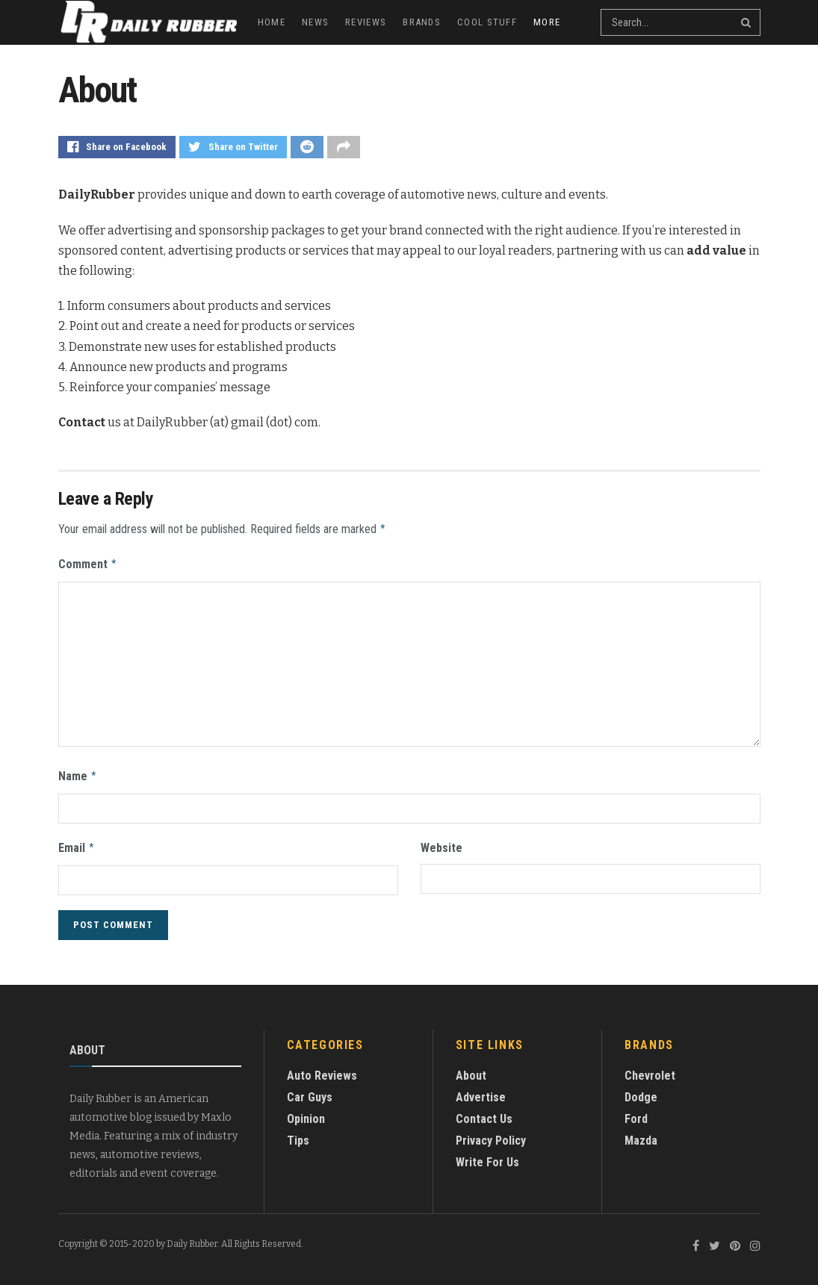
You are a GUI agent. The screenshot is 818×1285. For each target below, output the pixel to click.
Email (77, 843)
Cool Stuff (487, 22)
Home (271, 22)
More (546, 22)
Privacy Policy (491, 1134)
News (315, 22)
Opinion (306, 1113)
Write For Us (487, 1156)
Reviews (365, 22)
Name (78, 773)
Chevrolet (650, 1069)
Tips (298, 1134)
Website (441, 843)
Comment (88, 562)
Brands (422, 22)
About (471, 1069)
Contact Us (484, 1113)
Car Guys (309, 1091)
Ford (636, 1113)
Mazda (641, 1134)
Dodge (641, 1091)
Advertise (481, 1091)
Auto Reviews (322, 1069)
